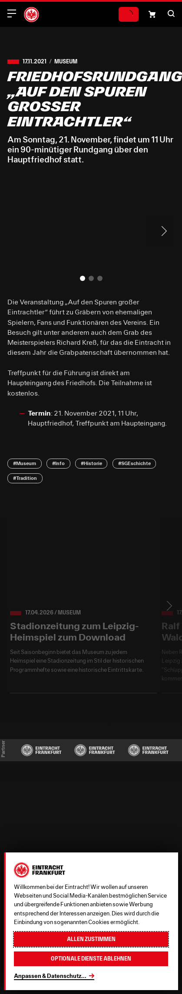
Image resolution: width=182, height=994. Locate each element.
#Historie (91, 463)
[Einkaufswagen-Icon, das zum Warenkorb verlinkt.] (152, 14)
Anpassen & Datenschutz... (50, 975)
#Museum (24, 463)
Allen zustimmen (91, 939)
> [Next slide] (161, 231)
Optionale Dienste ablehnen (91, 958)
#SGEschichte (134, 463)
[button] (171, 13)
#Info (58, 463)
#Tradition (25, 478)
